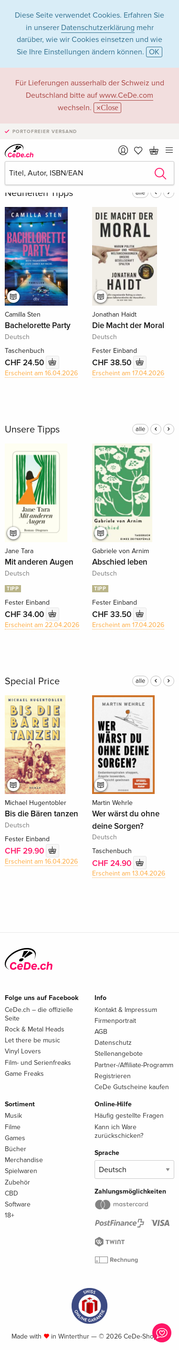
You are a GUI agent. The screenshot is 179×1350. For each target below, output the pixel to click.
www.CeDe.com (126, 95)
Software (18, 1204)
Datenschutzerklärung (98, 27)
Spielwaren (21, 1171)
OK (154, 52)
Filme (13, 1127)
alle (140, 192)
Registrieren (113, 1076)
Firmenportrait (115, 1021)
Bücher (15, 1149)
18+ (9, 1215)
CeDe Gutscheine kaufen (132, 1087)
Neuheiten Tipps (39, 193)
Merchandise (24, 1160)
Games (15, 1138)
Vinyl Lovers (23, 1051)
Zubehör (17, 1182)
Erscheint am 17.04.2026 (128, 373)
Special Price (32, 681)
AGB (101, 1032)
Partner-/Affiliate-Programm (134, 1065)
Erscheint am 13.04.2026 (128, 873)
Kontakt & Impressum (126, 1010)
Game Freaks (24, 1074)
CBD (11, 1193)
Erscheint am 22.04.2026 (42, 625)
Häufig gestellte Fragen (129, 1116)
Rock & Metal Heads (34, 1029)
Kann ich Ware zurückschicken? (119, 1131)
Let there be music (32, 1040)
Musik (13, 1116)
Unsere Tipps (32, 429)
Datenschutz (113, 1043)
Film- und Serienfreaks (38, 1063)
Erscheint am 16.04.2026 (41, 373)
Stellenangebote (119, 1054)
